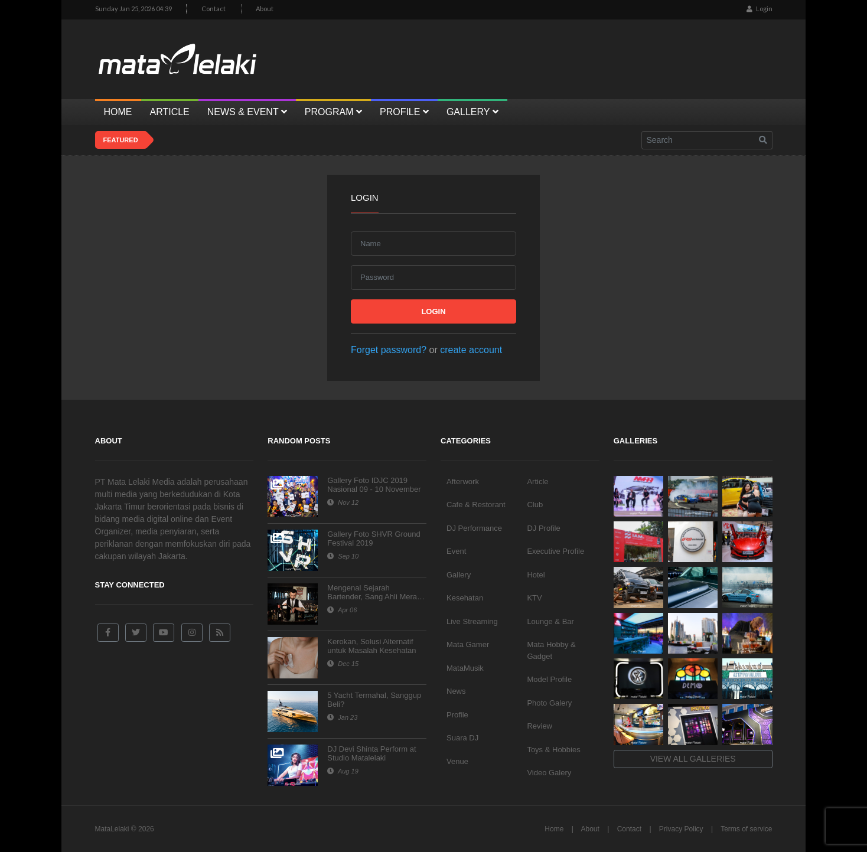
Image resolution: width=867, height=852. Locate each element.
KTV (534, 597)
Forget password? (388, 350)
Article (537, 481)
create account (471, 350)
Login (760, 8)
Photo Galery (549, 702)
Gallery (458, 574)
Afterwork (462, 481)
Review (539, 726)
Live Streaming (472, 621)
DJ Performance (474, 528)
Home (554, 829)
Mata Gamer (467, 644)
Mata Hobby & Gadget (551, 650)
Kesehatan (464, 597)
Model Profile (549, 679)
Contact (213, 8)
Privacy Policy (681, 829)
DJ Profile (543, 528)
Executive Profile (555, 551)
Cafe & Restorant (476, 504)
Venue (457, 761)
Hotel (536, 574)
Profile (457, 714)
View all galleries (693, 758)
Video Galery (549, 772)
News (456, 691)
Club (535, 504)
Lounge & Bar (550, 621)
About (264, 8)
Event (456, 551)
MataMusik (465, 668)
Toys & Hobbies (553, 749)
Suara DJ (462, 737)
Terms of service (746, 829)
